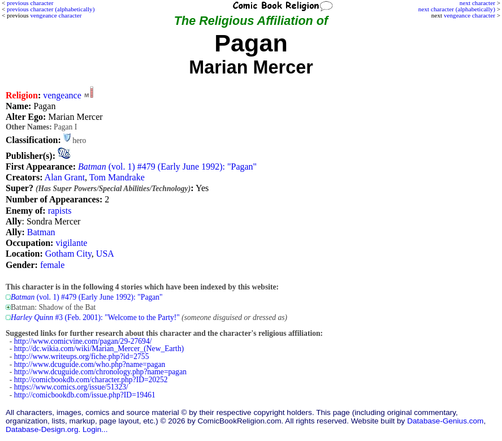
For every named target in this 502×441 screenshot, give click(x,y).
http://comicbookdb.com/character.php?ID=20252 (91, 379)
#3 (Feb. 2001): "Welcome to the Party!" (95, 317)
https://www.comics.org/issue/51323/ (71, 387)
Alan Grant (65, 177)
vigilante (71, 243)
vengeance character (469, 15)
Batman (41, 232)
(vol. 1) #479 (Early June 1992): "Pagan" (167, 166)
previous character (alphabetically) (50, 9)
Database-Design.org (42, 429)
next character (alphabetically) (456, 9)
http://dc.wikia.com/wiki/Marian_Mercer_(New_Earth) (99, 348)
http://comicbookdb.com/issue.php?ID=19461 (84, 395)
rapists (60, 210)
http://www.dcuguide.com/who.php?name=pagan (90, 364)
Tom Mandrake (117, 177)
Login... (95, 429)
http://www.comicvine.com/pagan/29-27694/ (83, 341)
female (52, 265)
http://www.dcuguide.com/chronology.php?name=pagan (100, 372)
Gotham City (68, 253)
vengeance (62, 95)
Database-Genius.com (445, 421)
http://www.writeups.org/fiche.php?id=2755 (81, 356)
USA (105, 253)
